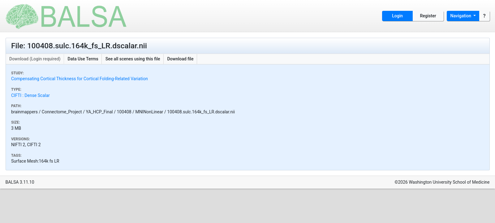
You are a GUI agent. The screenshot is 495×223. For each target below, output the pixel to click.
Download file (180, 58)
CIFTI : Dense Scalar (30, 95)
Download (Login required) (35, 58)
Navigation (461, 15)
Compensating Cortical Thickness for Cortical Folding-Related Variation (79, 78)
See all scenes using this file (132, 58)
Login (397, 15)
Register (428, 15)
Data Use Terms (83, 58)
